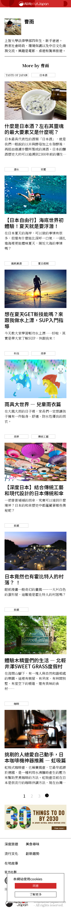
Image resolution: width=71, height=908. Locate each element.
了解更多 (36, 894)
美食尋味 (32, 843)
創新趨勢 (32, 853)
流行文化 (11, 853)
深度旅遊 (11, 843)
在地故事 (11, 863)
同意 (36, 886)
